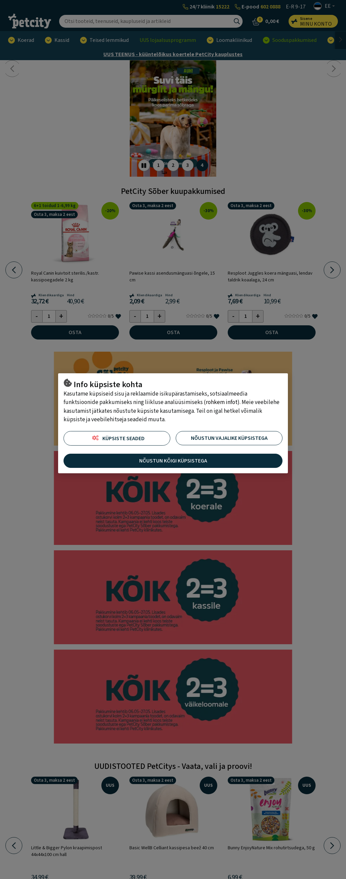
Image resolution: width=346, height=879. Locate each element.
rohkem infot (222, 402)
